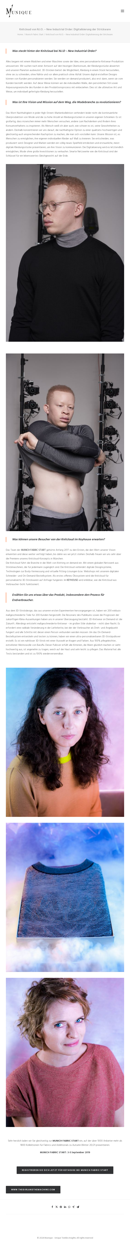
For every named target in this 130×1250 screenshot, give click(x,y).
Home (20, 34)
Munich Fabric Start (34, 34)
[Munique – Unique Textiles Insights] (18, 11)
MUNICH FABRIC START (33, 550)
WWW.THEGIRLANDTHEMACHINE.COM (33, 1189)
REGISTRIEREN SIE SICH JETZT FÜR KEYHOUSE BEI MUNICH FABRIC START (65, 1170)
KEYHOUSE (72, 580)
